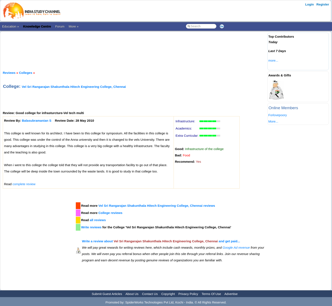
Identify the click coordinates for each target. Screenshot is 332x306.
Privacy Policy (188, 294)
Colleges (25, 72)
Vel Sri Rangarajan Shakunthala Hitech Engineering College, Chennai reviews (156, 205)
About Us (131, 294)
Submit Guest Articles (107, 294)
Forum (59, 26)
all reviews (98, 220)
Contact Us (150, 294)
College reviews (110, 213)
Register (322, 4)
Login (309, 4)
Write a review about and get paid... (161, 241)
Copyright (168, 294)
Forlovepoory (277, 115)
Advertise (231, 294)
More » (74, 26)
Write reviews (91, 227)
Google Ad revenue (236, 247)
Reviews (9, 72)
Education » (10, 26)
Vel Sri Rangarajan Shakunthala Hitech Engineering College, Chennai (74, 86)
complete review (23, 184)
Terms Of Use (211, 294)
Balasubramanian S (36, 120)
